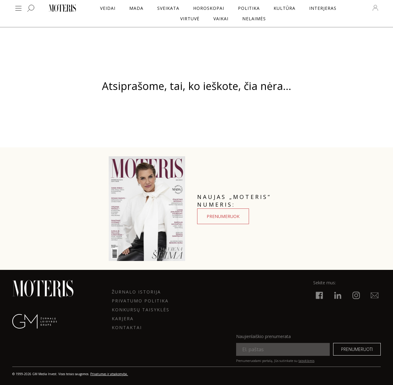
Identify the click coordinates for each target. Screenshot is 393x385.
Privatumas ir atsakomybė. (109, 374)
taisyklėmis (306, 361)
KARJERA (123, 318)
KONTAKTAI (127, 327)
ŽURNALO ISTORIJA (136, 292)
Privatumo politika (140, 301)
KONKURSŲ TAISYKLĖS (140, 310)
